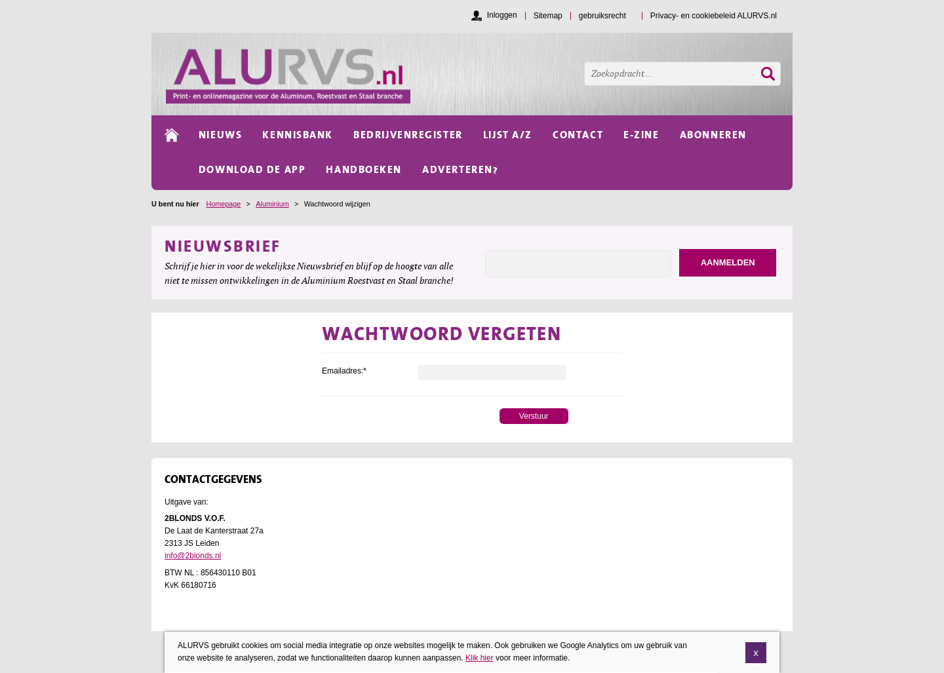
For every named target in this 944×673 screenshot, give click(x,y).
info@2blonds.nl (193, 555)
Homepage (223, 204)
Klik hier (479, 664)
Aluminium (272, 204)
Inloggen (502, 15)
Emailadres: (344, 370)
